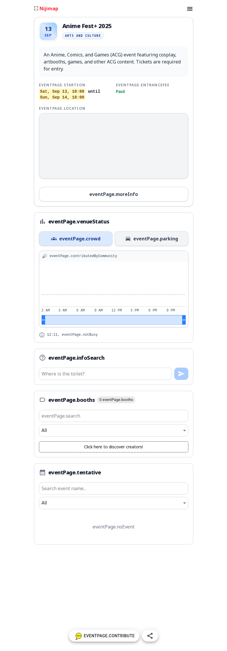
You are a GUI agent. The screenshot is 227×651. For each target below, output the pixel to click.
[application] (114, 294)
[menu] (189, 8)
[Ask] (181, 374)
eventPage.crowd (75, 238)
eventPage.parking (151, 238)
